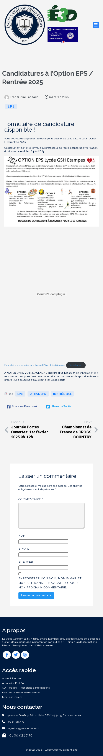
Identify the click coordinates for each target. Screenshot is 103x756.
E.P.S (11, 106)
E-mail (24, 548)
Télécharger (75, 365)
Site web (25, 561)
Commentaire (30, 499)
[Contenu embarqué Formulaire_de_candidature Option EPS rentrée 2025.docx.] (51, 294)
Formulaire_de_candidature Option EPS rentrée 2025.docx (34, 365)
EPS (20, 393)
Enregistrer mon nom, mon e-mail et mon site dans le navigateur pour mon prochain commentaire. (50, 583)
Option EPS (38, 393)
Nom (23, 535)
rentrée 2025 (62, 393)
